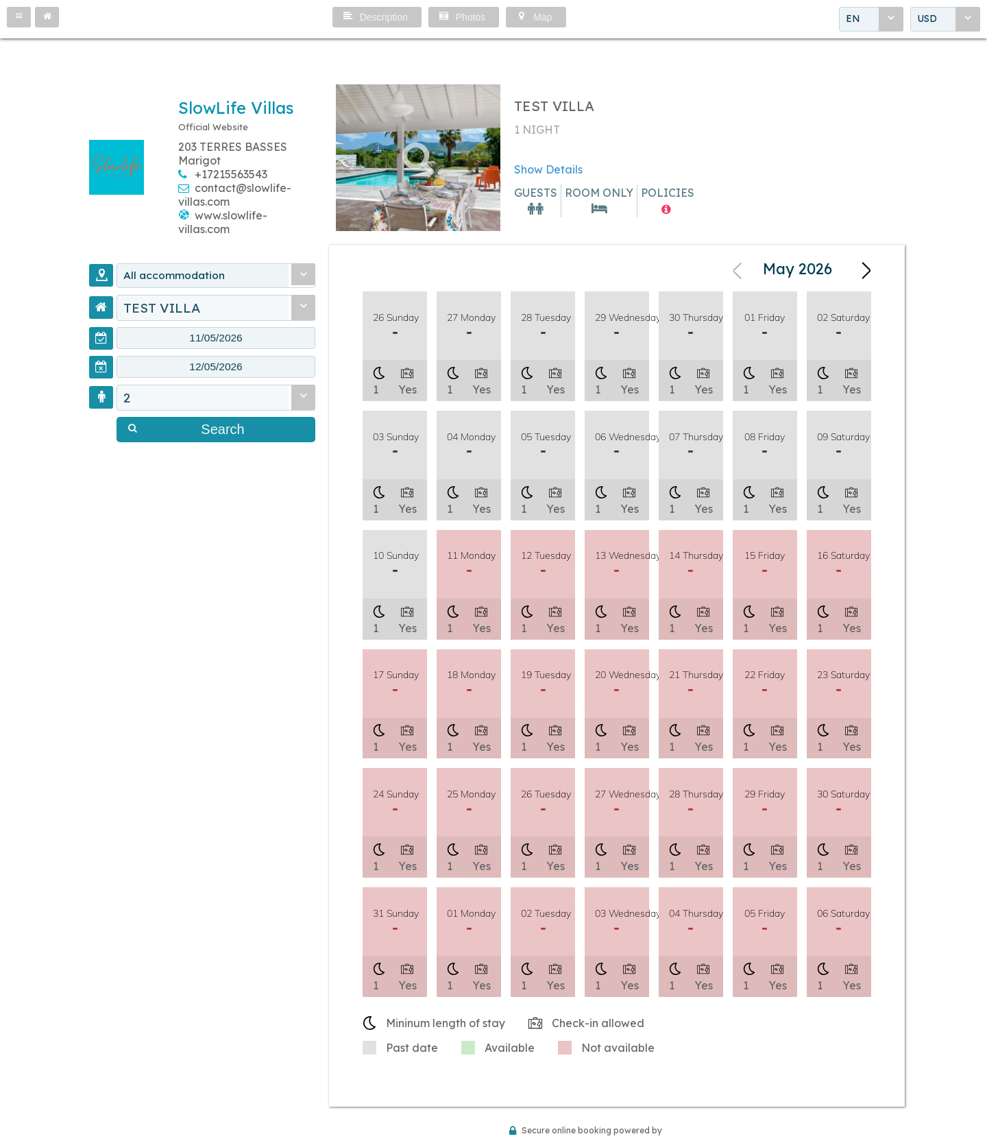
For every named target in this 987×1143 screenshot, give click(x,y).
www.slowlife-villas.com (222, 222)
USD (927, 20)
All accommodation (183, 276)
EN (853, 20)
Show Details (548, 169)
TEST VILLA (161, 309)
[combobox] (871, 20)
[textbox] (216, 340)
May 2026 (797, 270)
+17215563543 (231, 174)
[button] (19, 17)
